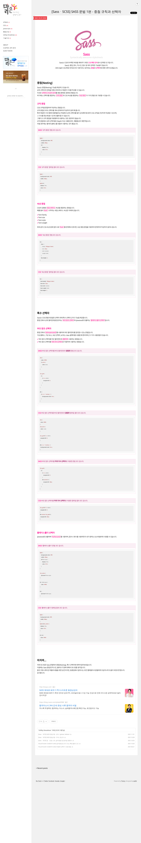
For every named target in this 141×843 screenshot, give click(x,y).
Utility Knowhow (10, 35)
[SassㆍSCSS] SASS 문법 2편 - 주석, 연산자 (51, 737)
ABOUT (5, 45)
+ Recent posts (42, 768)
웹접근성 (7, 32)
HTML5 (6, 22)
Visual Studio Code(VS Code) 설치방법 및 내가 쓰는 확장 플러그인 (58, 744)
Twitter (46, 781)
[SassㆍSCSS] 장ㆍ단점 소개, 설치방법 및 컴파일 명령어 (55, 740)
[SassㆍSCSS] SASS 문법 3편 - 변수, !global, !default (53, 734)
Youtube (57, 781)
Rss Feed (38, 781)
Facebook (51, 781)
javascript (7, 29)
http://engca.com (45, 687)
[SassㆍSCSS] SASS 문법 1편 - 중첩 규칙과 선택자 (86, 11)
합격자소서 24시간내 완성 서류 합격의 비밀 (57, 705)
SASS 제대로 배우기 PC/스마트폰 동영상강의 (58, 690)
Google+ (62, 781)
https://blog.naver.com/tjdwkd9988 (51, 702)
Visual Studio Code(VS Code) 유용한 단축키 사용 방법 (54, 747)
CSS (5, 25)
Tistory (123, 781)
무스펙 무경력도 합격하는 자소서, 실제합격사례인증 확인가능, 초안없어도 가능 (69, 708)
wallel (135, 781)
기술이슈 (7, 38)
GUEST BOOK (7, 51)
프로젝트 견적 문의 (9, 48)
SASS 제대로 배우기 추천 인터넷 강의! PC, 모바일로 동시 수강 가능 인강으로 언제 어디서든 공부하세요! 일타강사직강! (80, 694)
